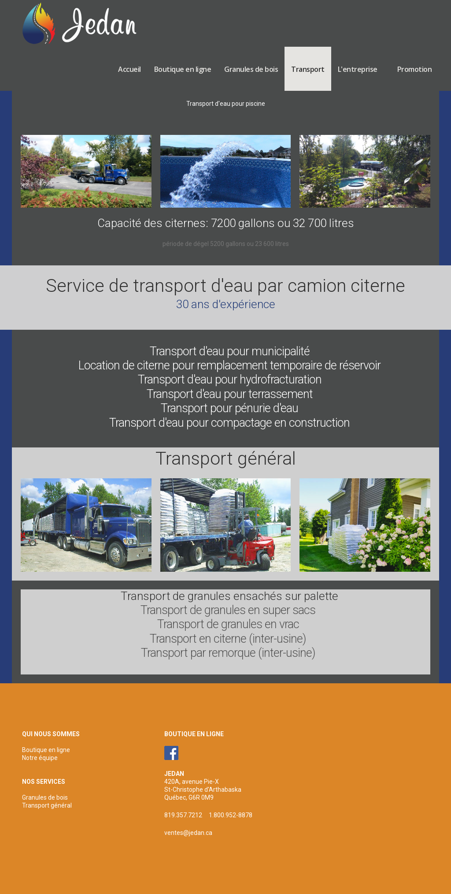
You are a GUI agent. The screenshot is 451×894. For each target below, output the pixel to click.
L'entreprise (357, 69)
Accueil (129, 69)
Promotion (414, 69)
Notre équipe (40, 757)
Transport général (47, 805)
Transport (308, 69)
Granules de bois (251, 69)
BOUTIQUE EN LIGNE (194, 734)
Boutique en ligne (182, 69)
